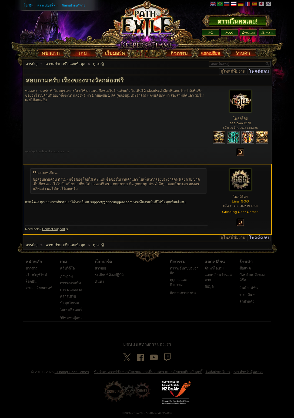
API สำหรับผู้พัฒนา (248, 372)
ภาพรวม (66, 276)
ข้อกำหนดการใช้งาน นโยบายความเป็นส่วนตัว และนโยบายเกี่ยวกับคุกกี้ (148, 372)
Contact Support (53, 229)
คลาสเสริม (68, 296)
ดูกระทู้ (98, 64)
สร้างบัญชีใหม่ (47, 5)
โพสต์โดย (240, 118)
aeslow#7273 (240, 123)
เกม (63, 261)
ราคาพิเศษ (247, 294)
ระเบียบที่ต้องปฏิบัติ (109, 274)
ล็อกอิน (28, 5)
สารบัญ (32, 64)
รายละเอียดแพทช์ (38, 288)
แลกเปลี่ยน (215, 261)
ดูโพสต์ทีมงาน (232, 71)
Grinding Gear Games (72, 372)
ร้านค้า (246, 261)
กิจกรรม (178, 261)
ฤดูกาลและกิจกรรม (178, 282)
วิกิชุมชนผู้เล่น (71, 318)
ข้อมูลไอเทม (69, 303)
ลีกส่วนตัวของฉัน (183, 293)
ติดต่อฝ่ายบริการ (73, 5)
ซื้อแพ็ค (245, 268)
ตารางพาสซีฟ (70, 283)
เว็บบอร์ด (103, 261)
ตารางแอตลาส (71, 289)
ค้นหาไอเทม (214, 268)
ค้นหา (99, 281)
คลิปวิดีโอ (67, 268)
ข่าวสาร (31, 268)
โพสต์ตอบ (259, 71)
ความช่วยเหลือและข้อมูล (65, 64)
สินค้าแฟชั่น (248, 288)
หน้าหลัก (33, 261)
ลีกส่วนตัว (246, 301)
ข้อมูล (209, 286)
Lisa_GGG (240, 201)
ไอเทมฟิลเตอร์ (71, 309)
